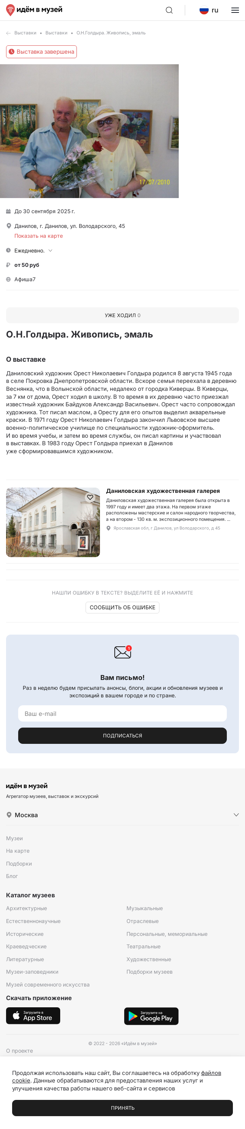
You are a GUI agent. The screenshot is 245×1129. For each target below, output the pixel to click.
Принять (122, 1108)
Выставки (25, 33)
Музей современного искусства (48, 984)
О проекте (19, 1050)
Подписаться (122, 736)
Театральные (143, 946)
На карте (18, 850)
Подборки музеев (149, 971)
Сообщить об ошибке (122, 607)
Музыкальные (144, 908)
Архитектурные (26, 908)
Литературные (25, 959)
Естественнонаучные (33, 921)
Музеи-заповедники (32, 971)
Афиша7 (25, 279)
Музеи (14, 838)
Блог (12, 876)
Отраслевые (142, 921)
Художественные (148, 959)
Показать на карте (38, 235)
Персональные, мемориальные (167, 934)
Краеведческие (26, 946)
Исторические (25, 934)
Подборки (19, 863)
